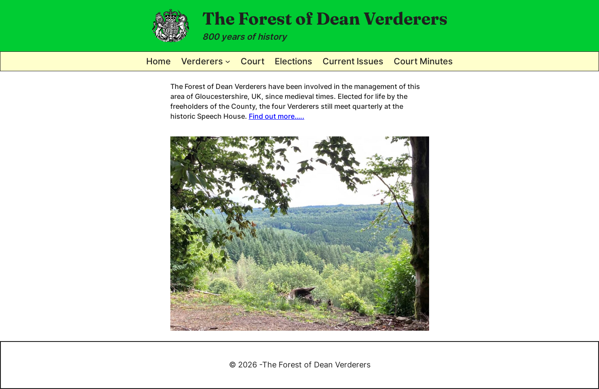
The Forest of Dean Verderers (325, 18)
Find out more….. (276, 116)
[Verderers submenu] (227, 61)
